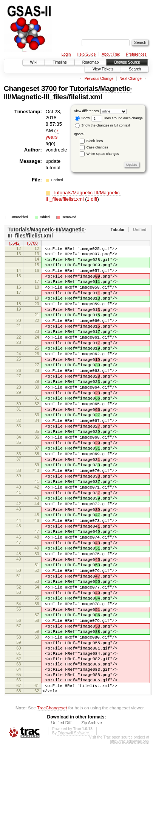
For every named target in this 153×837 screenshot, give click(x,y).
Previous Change (99, 79)
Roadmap (90, 62)
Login (66, 54)
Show (82, 118)
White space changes (103, 154)
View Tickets (103, 69)
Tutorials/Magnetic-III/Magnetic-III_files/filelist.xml (68, 92)
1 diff (92, 199)
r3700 (32, 243)
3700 (49, 88)
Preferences (136, 54)
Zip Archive (91, 816)
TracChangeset (52, 800)
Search (135, 69)
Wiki (33, 62)
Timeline (59, 62)
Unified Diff (61, 816)
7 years (52, 134)
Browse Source (127, 62)
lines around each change (117, 118)
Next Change (130, 79)
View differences (86, 111)
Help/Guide (86, 54)
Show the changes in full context (102, 125)
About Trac (111, 54)
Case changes (97, 147)
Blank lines (95, 141)
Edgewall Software (73, 826)
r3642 (14, 243)
